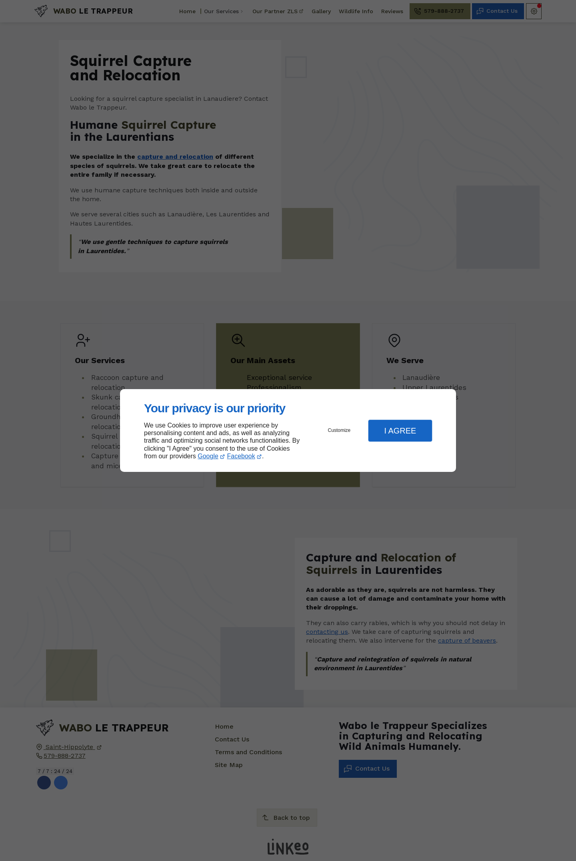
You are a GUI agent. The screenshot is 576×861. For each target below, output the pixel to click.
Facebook (241, 456)
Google (208, 456)
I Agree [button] (400, 430)
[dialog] (288, 430)
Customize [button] (339, 430)
